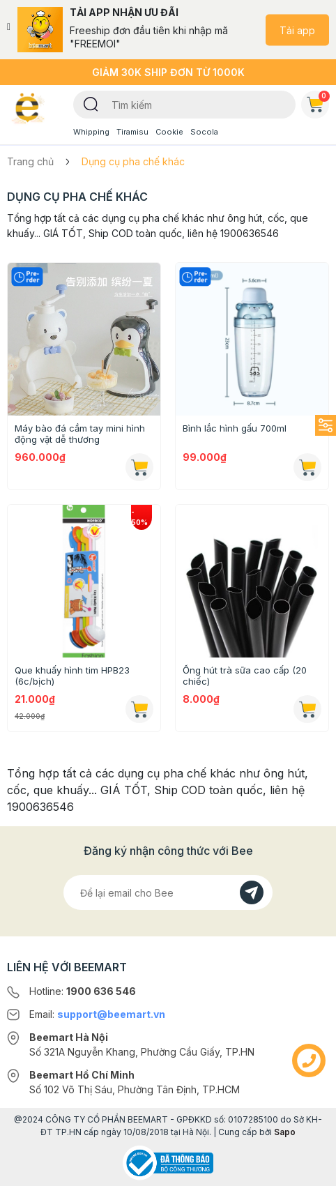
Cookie (169, 132)
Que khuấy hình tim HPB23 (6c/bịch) (72, 675)
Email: (97, 1014)
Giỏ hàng (318, 102)
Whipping (91, 132)
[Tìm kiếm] (91, 103)
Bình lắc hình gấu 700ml (235, 428)
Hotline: (82, 991)
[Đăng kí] (252, 892)
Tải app (297, 30)
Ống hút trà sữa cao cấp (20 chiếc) (245, 675)
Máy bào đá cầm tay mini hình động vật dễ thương (80, 434)
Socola (204, 132)
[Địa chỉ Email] (168, 892)
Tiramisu (132, 132)
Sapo (285, 1132)
